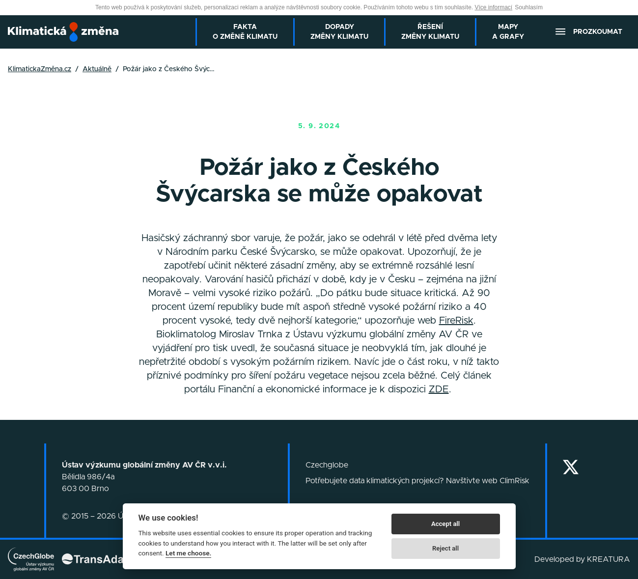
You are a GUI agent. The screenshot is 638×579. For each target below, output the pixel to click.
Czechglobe (326, 465)
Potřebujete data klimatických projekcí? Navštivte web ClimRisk (417, 481)
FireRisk (456, 321)
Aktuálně (97, 69)
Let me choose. (188, 553)
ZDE (439, 389)
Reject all (445, 548)
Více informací (494, 7)
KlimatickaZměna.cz (39, 69)
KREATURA (608, 559)
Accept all (445, 523)
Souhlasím (529, 7)
